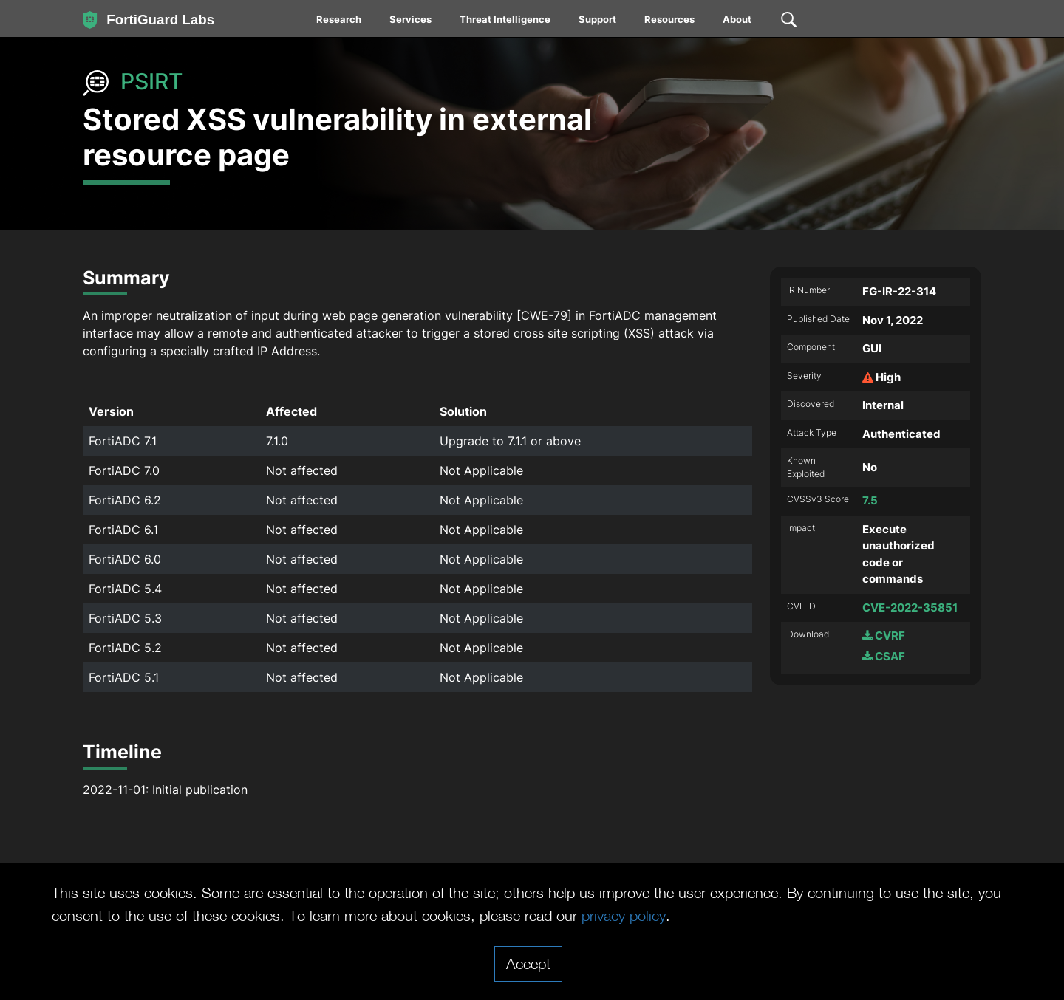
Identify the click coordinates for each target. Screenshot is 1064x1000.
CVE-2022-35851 (910, 607)
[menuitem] (339, 22)
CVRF (883, 636)
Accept (528, 963)
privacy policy (624, 915)
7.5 (870, 500)
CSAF (883, 656)
